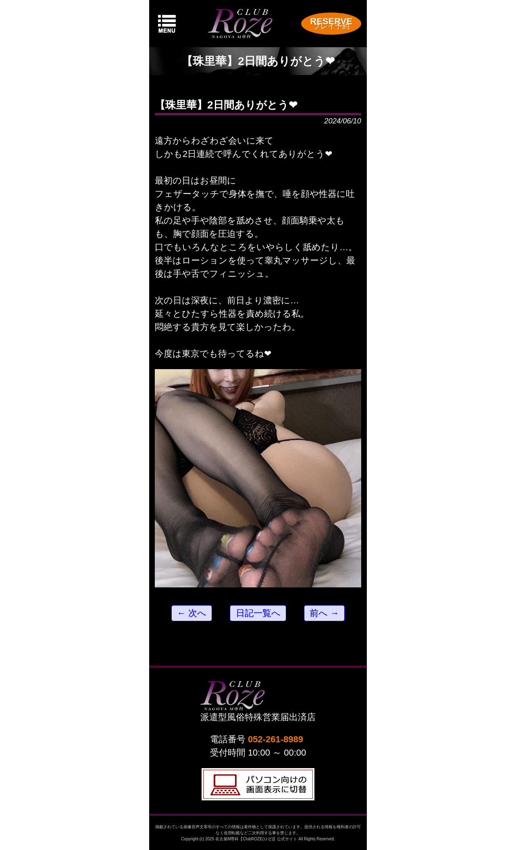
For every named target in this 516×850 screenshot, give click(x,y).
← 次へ (191, 613)
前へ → (324, 613)
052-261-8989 (275, 739)
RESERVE (331, 23)
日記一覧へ (258, 613)
